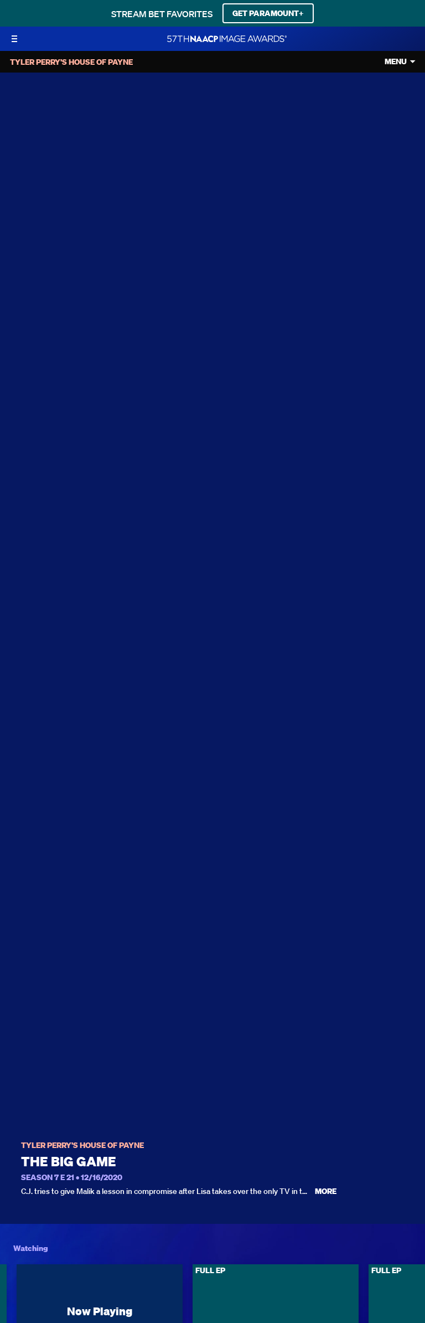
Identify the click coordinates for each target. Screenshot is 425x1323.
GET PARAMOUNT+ (268, 13)
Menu (396, 61)
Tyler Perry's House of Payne (82, 1145)
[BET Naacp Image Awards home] (227, 38)
